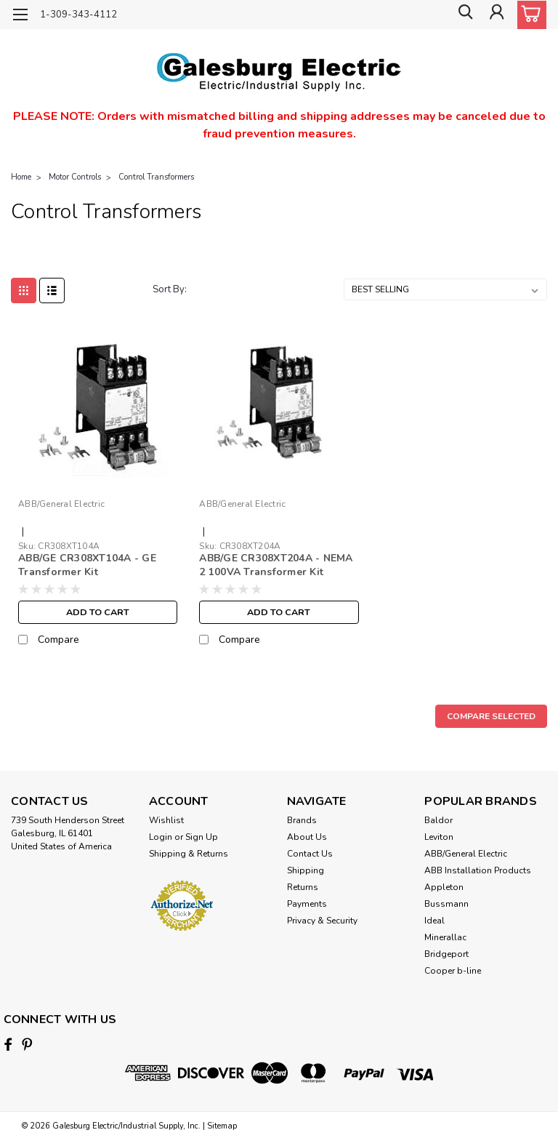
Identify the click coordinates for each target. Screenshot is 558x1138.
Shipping (305, 870)
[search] (463, 15)
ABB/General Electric (465, 853)
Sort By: (170, 289)
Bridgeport (446, 954)
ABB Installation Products (477, 870)
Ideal (434, 920)
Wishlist (166, 820)
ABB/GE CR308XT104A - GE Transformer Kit (87, 565)
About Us (307, 837)
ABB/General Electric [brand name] (61, 504)
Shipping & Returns (188, 853)
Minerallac (445, 937)
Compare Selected (491, 716)
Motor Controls (75, 177)
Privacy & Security (322, 920)
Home (21, 177)
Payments (307, 904)
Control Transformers (156, 177)
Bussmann (446, 904)
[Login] (495, 15)
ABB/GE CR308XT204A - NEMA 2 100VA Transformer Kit (275, 565)
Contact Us (310, 853)
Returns (302, 887)
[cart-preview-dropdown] (528, 15)
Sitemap (222, 1123)
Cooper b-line (452, 971)
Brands (302, 820)
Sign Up (201, 837)
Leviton (438, 837)
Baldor (438, 820)
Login (160, 837)
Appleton (444, 887)
